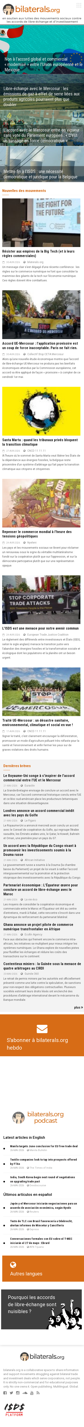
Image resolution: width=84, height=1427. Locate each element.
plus (78, 1007)
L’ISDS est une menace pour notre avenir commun (40, 628)
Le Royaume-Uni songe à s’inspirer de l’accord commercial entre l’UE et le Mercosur (39, 778)
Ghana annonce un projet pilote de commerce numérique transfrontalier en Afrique (38, 927)
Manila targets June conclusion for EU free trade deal (44, 1146)
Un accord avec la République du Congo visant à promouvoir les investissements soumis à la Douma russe (39, 850)
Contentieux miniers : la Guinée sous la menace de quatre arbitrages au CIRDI (42, 966)
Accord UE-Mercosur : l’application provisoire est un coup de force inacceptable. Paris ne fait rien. (40, 345)
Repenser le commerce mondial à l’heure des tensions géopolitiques (37, 534)
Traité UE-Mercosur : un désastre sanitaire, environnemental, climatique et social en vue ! (37, 722)
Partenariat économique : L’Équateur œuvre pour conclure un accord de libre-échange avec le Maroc (40, 889)
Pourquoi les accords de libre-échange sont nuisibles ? (32, 1304)
